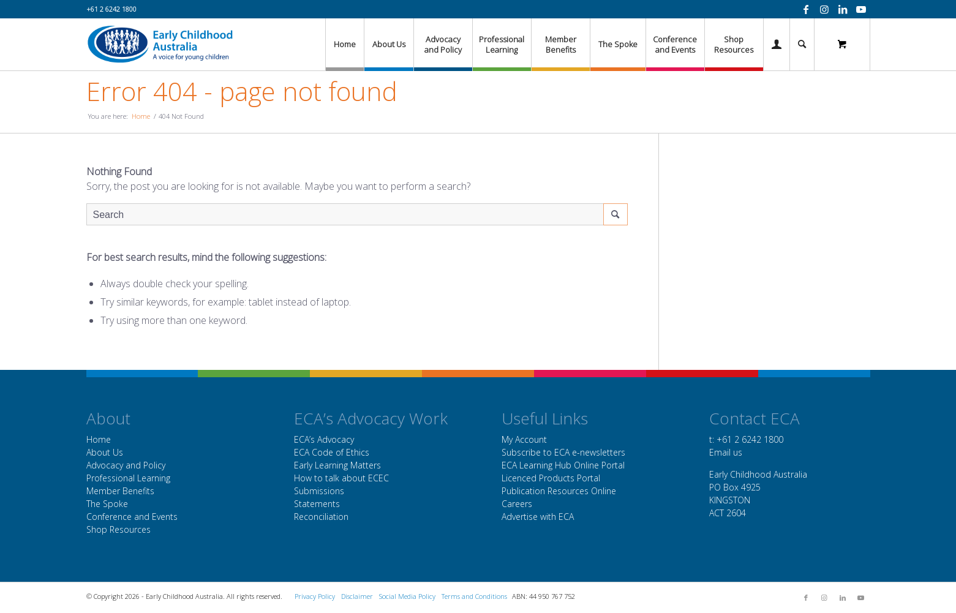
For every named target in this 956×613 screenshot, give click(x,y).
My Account (524, 439)
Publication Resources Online (559, 491)
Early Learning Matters (337, 465)
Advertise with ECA (538, 516)
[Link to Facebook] (806, 9)
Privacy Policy (315, 596)
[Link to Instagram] (824, 9)
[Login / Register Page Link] (776, 44)
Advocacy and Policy (125, 465)
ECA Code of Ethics (331, 452)
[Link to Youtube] (861, 9)
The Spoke (107, 504)
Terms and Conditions (474, 596)
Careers (517, 504)
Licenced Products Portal (551, 478)
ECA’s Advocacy (324, 439)
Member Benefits (120, 491)
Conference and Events (132, 516)
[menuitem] (344, 44)
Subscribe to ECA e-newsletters (563, 452)
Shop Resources (118, 529)
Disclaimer (357, 596)
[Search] (802, 44)
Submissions (319, 491)
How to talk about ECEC (341, 478)
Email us (725, 452)
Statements (317, 504)
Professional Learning (128, 478)
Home (98, 439)
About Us (104, 452)
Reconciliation (321, 516)
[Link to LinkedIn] (843, 9)
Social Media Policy (407, 596)
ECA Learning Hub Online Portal (563, 465)
